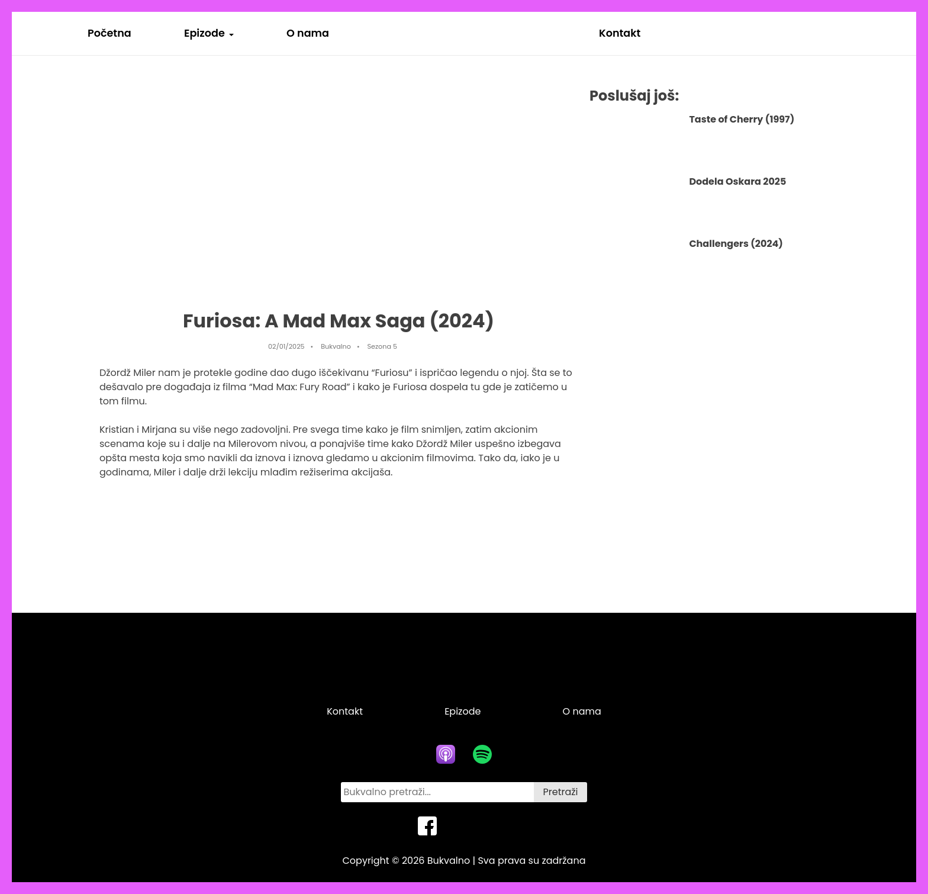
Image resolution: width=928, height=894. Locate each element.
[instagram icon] (500, 825)
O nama (307, 33)
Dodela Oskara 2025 (737, 181)
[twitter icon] (464, 825)
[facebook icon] (427, 825)
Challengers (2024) (736, 243)
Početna (109, 33)
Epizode (204, 33)
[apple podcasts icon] (445, 754)
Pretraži (560, 792)
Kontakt (619, 33)
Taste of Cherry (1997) (741, 119)
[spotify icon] (482, 754)
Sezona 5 (383, 346)
